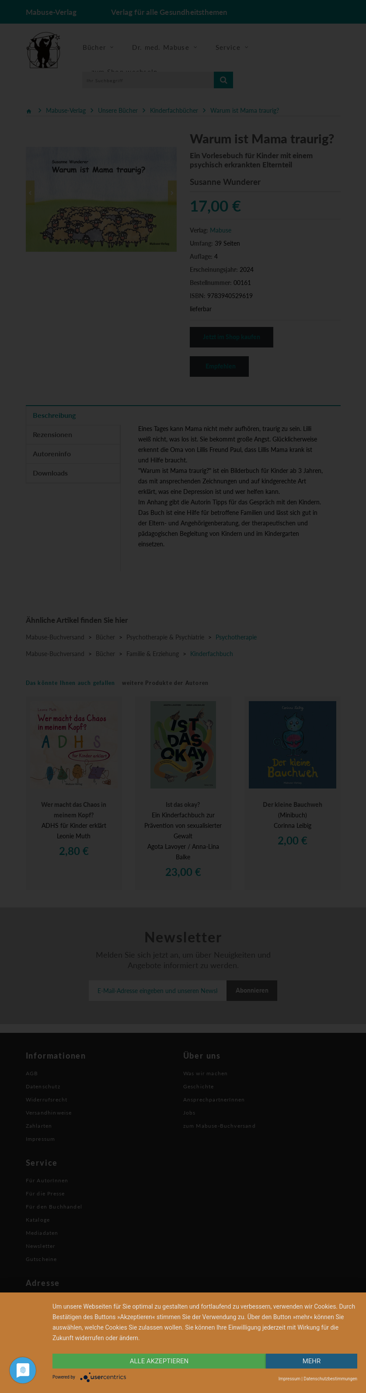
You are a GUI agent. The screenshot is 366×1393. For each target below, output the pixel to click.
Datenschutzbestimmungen (330, 1378)
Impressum (289, 1378)
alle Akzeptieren (159, 1361)
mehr (312, 1361)
